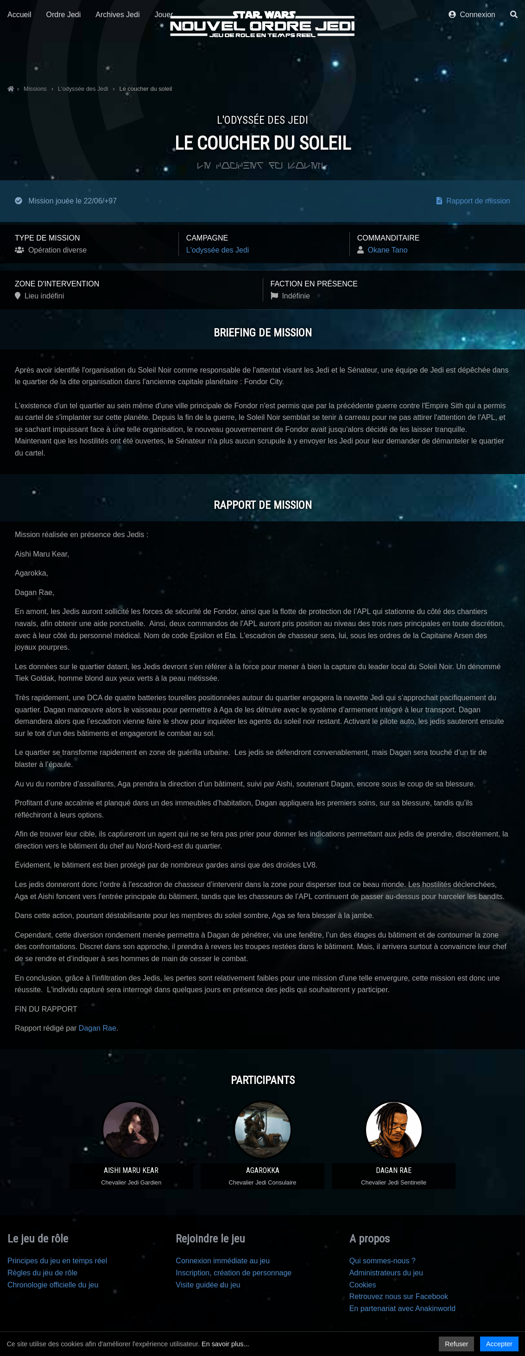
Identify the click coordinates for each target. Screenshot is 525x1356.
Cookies (362, 1285)
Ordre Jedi (63, 59)
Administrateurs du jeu (386, 1273)
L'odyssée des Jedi (217, 250)
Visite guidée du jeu (208, 1285)
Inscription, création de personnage (233, 1273)
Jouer (163, 59)
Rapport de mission (473, 201)
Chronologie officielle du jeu (52, 1285)
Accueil (19, 59)
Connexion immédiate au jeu (223, 1261)
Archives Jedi (117, 59)
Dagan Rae (97, 1028)
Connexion (472, 59)
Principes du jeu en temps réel (57, 1261)
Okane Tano (388, 250)
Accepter (499, 1344)
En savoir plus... (225, 1344)
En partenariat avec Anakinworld (402, 1308)
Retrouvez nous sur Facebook (398, 1296)
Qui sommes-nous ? (382, 1261)
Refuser (456, 1344)
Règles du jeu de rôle (42, 1273)
